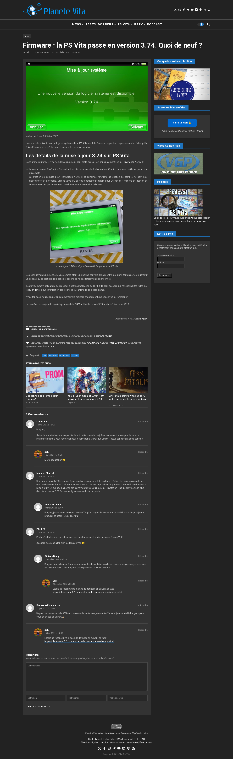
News (77, 24)
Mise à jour (64, 355)
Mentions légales (89, 742)
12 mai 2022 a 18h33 (45, 425)
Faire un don (145, 742)
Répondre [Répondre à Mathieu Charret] (143, 473)
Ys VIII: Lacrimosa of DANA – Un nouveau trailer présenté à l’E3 (85, 397)
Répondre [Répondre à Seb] (143, 452)
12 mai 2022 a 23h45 (45, 532)
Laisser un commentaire (43, 329)
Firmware (53, 355)
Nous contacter (117, 742)
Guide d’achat (95, 739)
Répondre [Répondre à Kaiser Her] (143, 421)
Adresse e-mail (165, 255)
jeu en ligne (34, 290)
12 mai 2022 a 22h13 (45, 476)
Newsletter (132, 742)
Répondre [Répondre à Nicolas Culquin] (143, 504)
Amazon (91, 342)
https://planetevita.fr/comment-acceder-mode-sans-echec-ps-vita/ (87, 592)
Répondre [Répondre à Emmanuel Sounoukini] (143, 605)
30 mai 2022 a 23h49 (53, 508)
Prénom (161, 262)
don (52, 346)
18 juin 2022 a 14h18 (53, 633)
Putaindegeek (140, 318)
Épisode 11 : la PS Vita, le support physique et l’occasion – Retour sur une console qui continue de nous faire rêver (182, 221)
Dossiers (107, 24)
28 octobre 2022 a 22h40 (64, 584)
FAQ (143, 739)
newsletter (106, 336)
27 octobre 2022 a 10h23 (55, 559)
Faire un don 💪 (182, 122)
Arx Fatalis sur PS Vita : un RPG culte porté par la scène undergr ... (128, 399)
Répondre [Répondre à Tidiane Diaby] (143, 556)
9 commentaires (41, 52)
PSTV (139, 24)
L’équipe (104, 742)
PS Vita (125, 24)
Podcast (154, 24)
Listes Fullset (110, 739)
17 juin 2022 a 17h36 (45, 609)
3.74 (44, 355)
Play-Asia (100, 342)
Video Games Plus (117, 342)
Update (75, 355)
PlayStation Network (133, 162)
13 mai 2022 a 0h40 (53, 455)
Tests (90, 24)
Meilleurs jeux (125, 739)
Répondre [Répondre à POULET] (143, 529)
